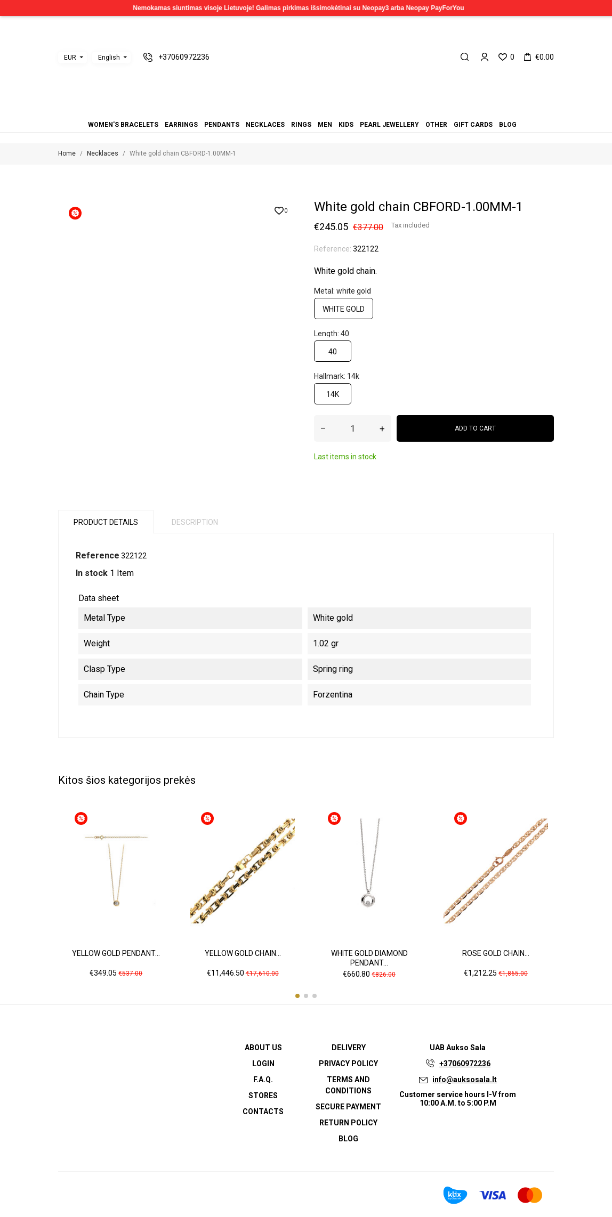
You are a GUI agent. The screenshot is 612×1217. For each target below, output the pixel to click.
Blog (508, 124)
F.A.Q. (263, 1079)
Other (436, 124)
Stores (263, 1095)
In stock (92, 573)
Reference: (332, 249)
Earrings (181, 124)
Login (263, 1063)
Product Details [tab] (106, 522)
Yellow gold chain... (243, 953)
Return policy (348, 1122)
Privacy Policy (348, 1063)
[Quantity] (352, 428)
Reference (97, 555)
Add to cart (475, 428)
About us (263, 1047)
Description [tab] (195, 522)
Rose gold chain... (495, 953)
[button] (297, 996)
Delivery (349, 1047)
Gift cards (473, 124)
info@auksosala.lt (464, 1079)
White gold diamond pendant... (369, 958)
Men (325, 124)
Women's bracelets (123, 124)
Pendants (221, 124)
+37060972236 (464, 1063)
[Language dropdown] (111, 57)
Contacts (263, 1111)
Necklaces (265, 124)
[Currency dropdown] (72, 57)
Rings (301, 124)
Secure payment (348, 1106)
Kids (346, 124)
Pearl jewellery (389, 124)
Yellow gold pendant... (116, 953)
